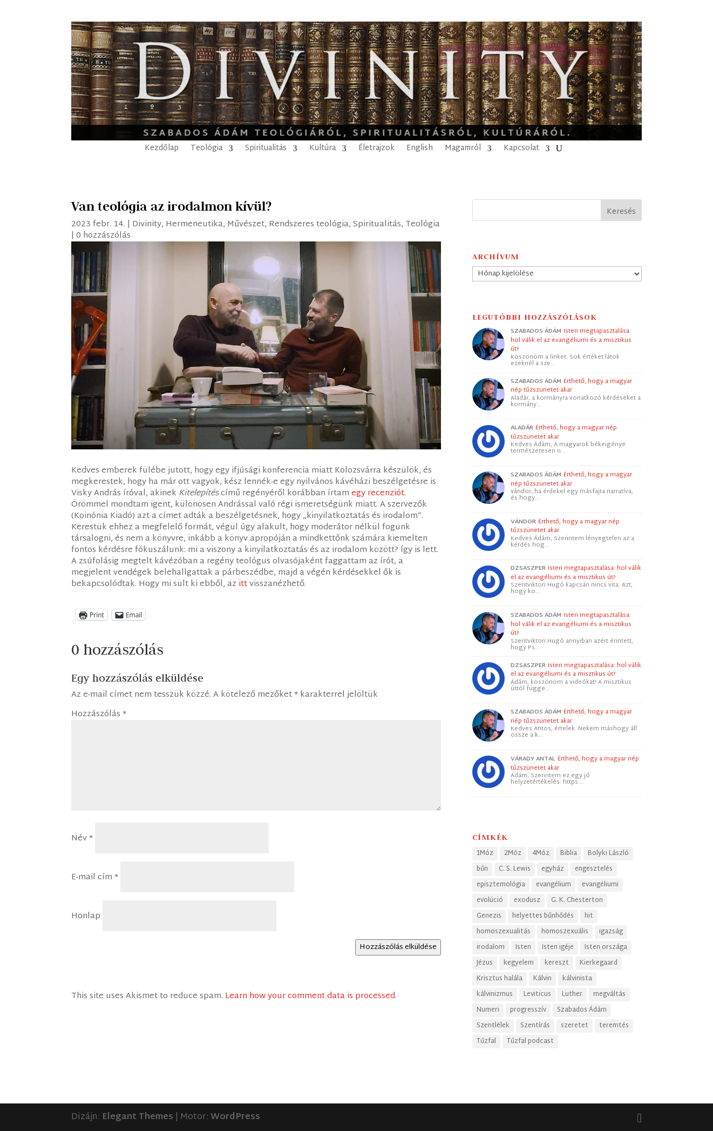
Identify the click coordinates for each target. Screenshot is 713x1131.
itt (243, 584)
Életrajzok (376, 150)
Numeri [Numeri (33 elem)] (488, 1010)
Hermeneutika (194, 224)
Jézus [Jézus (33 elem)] (485, 963)
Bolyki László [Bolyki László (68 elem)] (608, 853)
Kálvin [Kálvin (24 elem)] (542, 979)
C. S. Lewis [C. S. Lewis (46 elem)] (515, 869)
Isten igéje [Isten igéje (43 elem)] (558, 947)
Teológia (206, 150)
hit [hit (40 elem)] (589, 916)
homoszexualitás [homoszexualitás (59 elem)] (504, 932)
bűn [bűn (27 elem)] (482, 869)
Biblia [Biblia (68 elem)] (568, 853)
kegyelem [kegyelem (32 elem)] (519, 963)
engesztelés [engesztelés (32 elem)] (594, 869)
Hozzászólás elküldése (398, 947)
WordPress (235, 1117)
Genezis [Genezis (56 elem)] (489, 916)
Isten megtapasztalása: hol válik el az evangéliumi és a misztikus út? (571, 340)
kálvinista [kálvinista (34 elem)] (577, 979)
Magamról (463, 150)
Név (82, 838)
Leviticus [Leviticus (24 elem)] (537, 994)
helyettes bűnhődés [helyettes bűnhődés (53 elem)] (543, 916)
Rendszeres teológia (309, 224)
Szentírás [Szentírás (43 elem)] (535, 1026)
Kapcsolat (521, 150)
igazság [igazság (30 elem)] (611, 932)
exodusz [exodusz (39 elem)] (527, 900)
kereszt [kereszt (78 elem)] (557, 963)
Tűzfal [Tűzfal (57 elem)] (486, 1041)
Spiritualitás (266, 150)
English (419, 150)
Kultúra (322, 150)
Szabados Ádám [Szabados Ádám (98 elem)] (582, 1010)
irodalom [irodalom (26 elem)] (491, 947)
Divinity (146, 224)
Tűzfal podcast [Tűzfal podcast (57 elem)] (530, 1041)
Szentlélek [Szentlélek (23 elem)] (493, 1026)
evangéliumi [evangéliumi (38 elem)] (600, 885)
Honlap (85, 916)
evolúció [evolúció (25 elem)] (490, 900)
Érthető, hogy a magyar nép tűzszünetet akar (571, 386)
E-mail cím (94, 877)
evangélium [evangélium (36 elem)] (553, 885)
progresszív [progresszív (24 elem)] (528, 1010)
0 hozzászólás (103, 235)
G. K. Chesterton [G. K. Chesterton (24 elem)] (577, 900)
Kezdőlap (162, 150)
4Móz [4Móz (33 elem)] (540, 853)
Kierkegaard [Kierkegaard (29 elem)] (598, 963)
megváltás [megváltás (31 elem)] (609, 994)
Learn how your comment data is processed (310, 996)
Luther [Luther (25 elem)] (572, 994)
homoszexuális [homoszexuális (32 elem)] (564, 932)
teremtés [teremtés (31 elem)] (614, 1026)
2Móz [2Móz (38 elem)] (512, 853)
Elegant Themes (137, 1117)
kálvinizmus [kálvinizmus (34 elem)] (495, 994)
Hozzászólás (98, 714)
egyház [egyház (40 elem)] (552, 869)
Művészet (245, 224)
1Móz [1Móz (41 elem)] (485, 853)
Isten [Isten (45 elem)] (523, 947)
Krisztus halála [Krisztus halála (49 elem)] (499, 979)
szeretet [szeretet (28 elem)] (574, 1026)
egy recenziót (377, 493)
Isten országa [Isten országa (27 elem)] (606, 947)
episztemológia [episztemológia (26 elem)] (501, 885)
